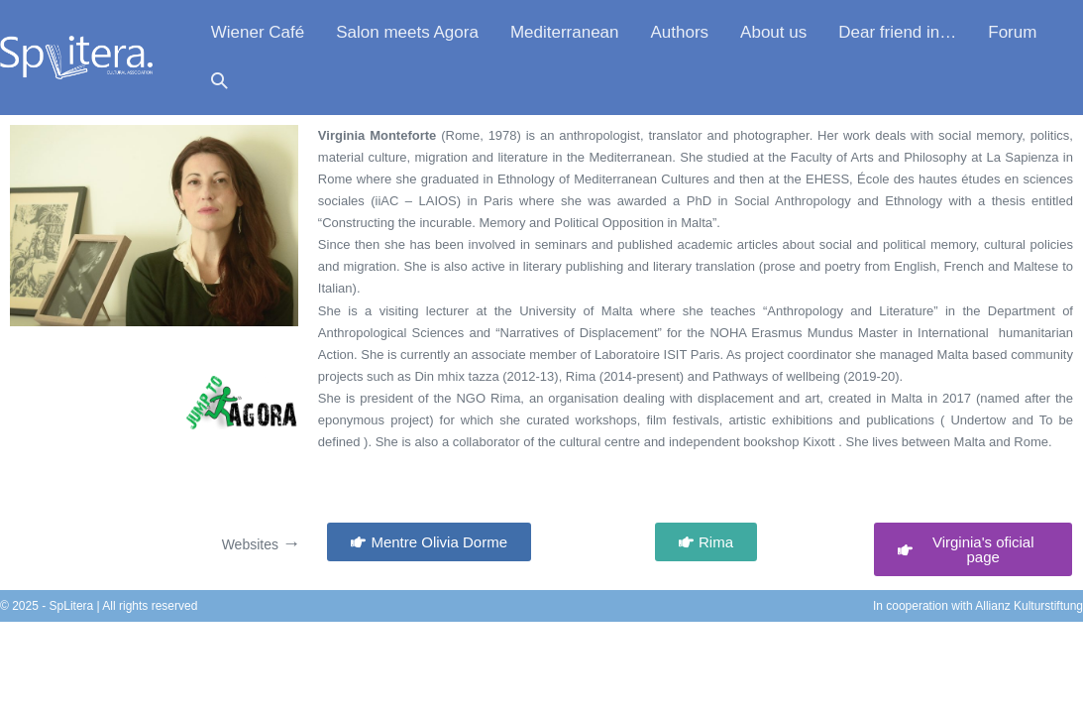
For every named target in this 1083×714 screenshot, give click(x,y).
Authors (680, 32)
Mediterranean (564, 32)
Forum (1012, 32)
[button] (219, 82)
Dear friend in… (897, 32)
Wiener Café (257, 32)
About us (773, 32)
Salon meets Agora (407, 32)
